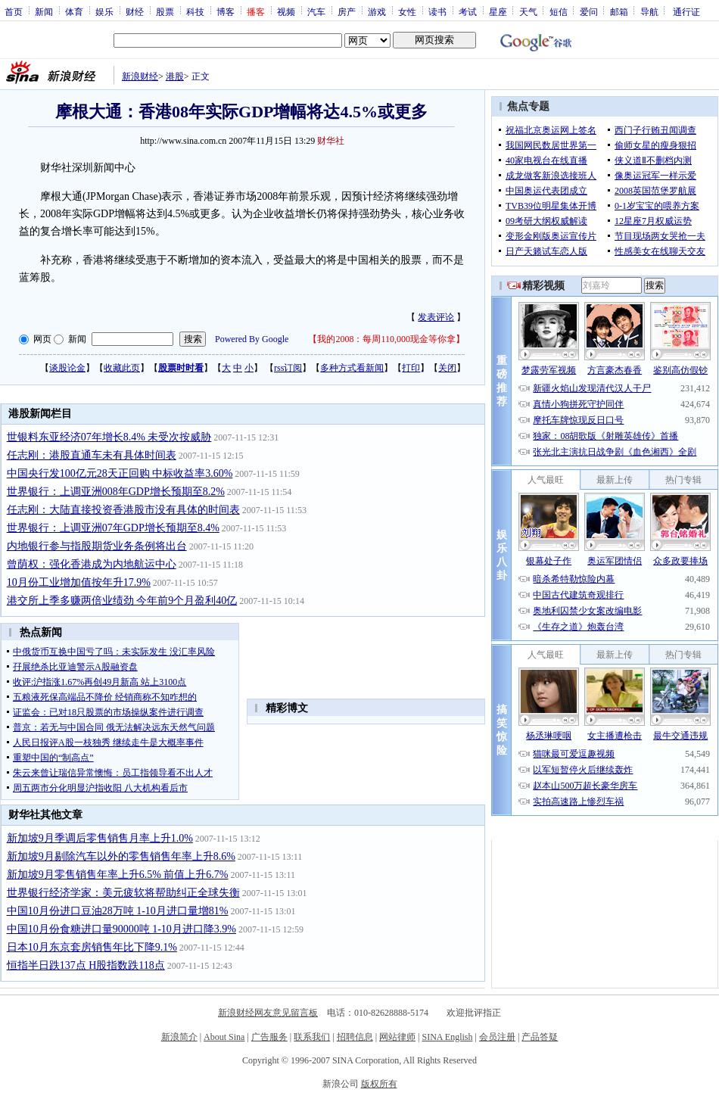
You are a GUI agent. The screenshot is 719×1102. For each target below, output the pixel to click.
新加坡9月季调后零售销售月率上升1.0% (100, 838)
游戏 (377, 11)
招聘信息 (355, 1037)
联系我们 (312, 1037)
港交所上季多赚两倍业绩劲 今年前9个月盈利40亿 (122, 600)
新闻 (44, 11)
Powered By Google (251, 339)
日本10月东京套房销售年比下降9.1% (92, 947)
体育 (74, 11)
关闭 (447, 368)
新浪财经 (140, 76)
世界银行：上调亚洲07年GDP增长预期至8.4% (113, 528)
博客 (225, 11)
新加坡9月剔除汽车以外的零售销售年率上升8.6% (121, 856)
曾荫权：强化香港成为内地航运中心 (91, 564)
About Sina (224, 1037)
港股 (175, 76)
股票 (165, 11)
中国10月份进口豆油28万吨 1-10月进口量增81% (118, 911)
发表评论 (436, 317)
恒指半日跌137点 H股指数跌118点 (86, 965)
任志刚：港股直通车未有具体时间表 (91, 455)
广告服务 (269, 1037)
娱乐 (104, 11)
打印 (411, 368)
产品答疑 (539, 1037)
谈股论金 (67, 368)
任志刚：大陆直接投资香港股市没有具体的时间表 (123, 509)
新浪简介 (179, 1037)
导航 (649, 11)
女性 (407, 11)
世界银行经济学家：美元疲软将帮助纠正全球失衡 (123, 892)
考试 (468, 11)
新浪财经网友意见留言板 (268, 1012)
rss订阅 (288, 368)
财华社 (330, 140)
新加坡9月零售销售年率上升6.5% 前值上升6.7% (118, 874)
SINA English (447, 1037)
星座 (498, 11)
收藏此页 (122, 368)
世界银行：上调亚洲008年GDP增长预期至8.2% (116, 491)
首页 (14, 11)
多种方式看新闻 (352, 368)
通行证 (686, 11)
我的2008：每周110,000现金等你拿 (386, 339)
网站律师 (397, 1037)
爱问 (589, 11)
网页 (42, 339)
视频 (286, 11)
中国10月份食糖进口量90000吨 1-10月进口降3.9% (121, 929)
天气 (528, 11)
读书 (437, 11)
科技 (195, 11)
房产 (347, 11)
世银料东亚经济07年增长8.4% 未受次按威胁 (109, 437)
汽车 (316, 11)
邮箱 (619, 11)
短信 (558, 11)
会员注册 (497, 1037)
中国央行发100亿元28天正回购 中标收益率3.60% (120, 473)
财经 (135, 11)
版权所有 (379, 1084)
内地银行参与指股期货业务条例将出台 (97, 546)
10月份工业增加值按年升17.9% (79, 582)
